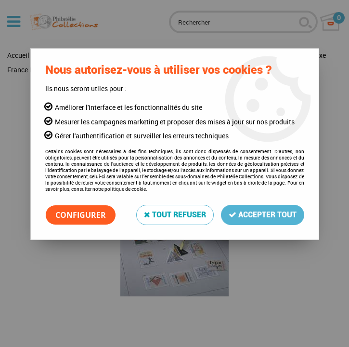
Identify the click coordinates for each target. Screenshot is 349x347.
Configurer (80, 215)
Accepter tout (263, 214)
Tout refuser (175, 214)
